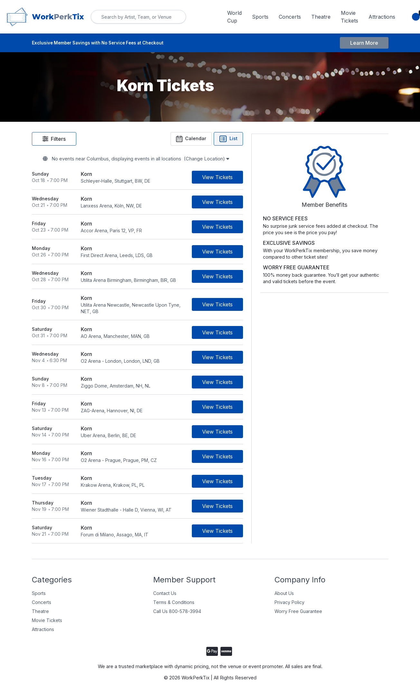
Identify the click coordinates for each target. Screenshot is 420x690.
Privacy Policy (289, 597)
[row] (160, 179)
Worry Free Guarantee (298, 606)
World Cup (234, 17)
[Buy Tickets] (262, 179)
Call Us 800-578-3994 (177, 606)
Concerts (290, 17)
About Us (284, 588)
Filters (54, 139)
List (273, 139)
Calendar (235, 139)
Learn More (364, 43)
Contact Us (164, 588)
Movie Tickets (349, 17)
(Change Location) (237, 160)
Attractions (382, 17)
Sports (260, 17)
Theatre (321, 17)
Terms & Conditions (173, 597)
